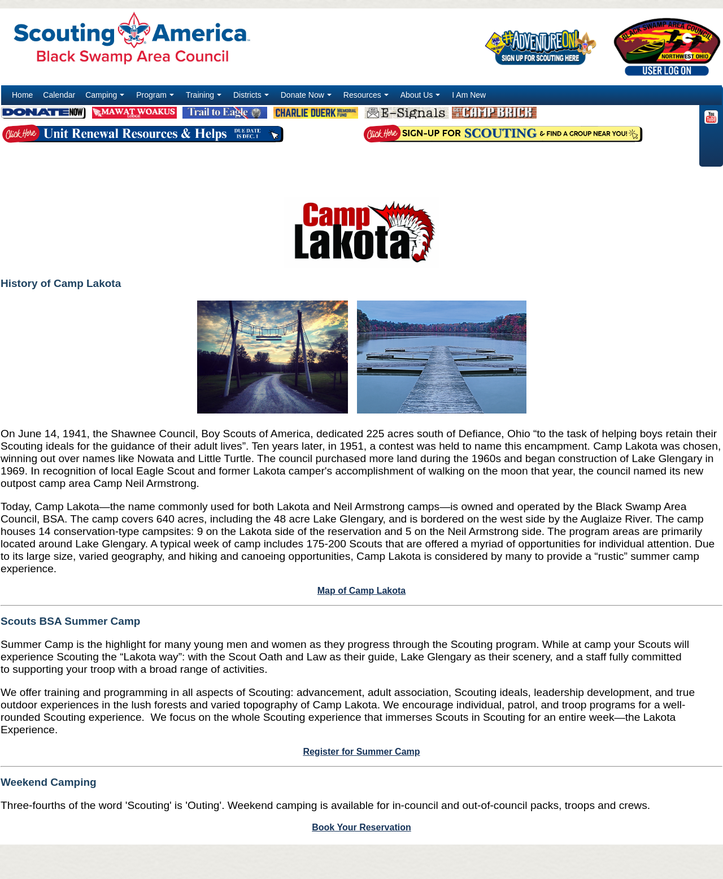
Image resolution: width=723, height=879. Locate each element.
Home (22, 94)
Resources (367, 97)
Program (156, 97)
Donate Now (307, 97)
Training (205, 97)
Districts (252, 97)
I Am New (469, 94)
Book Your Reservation (361, 827)
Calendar (59, 94)
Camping (106, 97)
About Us (421, 97)
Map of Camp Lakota (361, 590)
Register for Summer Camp (361, 751)
